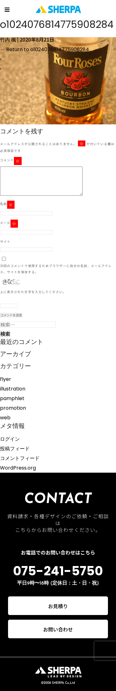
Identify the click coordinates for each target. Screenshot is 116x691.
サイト (5, 241)
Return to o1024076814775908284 (44, 49)
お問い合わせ (58, 629)
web (5, 417)
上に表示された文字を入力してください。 (33, 291)
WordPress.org (18, 467)
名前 (7, 205)
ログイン (10, 439)
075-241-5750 (58, 571)
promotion (13, 408)
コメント (11, 161)
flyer (5, 379)
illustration (12, 388)
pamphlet (12, 398)
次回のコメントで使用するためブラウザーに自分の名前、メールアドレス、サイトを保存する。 (56, 268)
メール (9, 224)
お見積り (58, 606)
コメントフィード (20, 458)
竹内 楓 (8, 39)
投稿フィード (15, 448)
